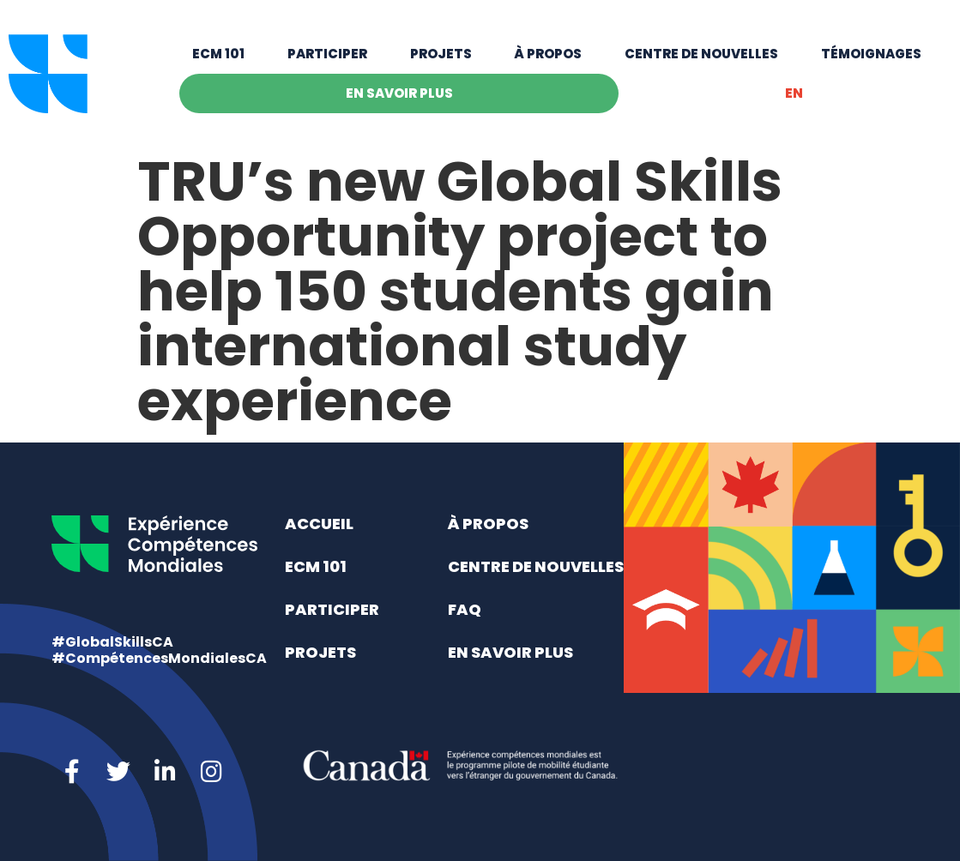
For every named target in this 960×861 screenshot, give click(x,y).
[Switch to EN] (793, 93)
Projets (441, 54)
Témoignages (871, 54)
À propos (548, 54)
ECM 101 (218, 54)
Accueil (319, 523)
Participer (327, 54)
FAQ (464, 609)
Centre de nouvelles (701, 54)
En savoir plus (399, 93)
